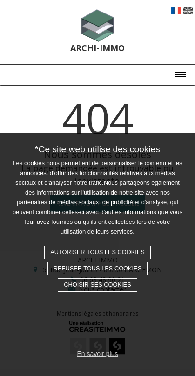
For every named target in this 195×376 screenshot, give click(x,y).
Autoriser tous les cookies (97, 251)
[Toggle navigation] (97, 71)
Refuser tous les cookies (97, 268)
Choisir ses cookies (97, 284)
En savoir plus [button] (97, 353)
